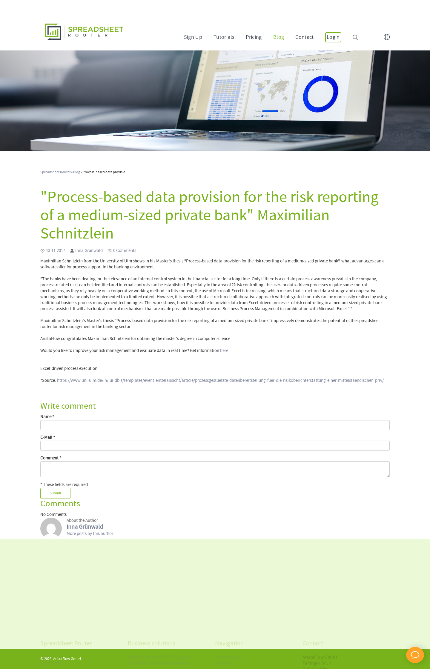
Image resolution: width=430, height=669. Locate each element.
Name (47, 417)
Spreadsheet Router (55, 172)
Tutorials (224, 37)
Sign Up (193, 37)
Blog (278, 37)
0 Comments (124, 251)
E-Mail (47, 438)
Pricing (254, 37)
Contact (304, 37)
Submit (55, 493)
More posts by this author (90, 534)
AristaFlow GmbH (67, 659)
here (224, 351)
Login (333, 37)
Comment (50, 458)
